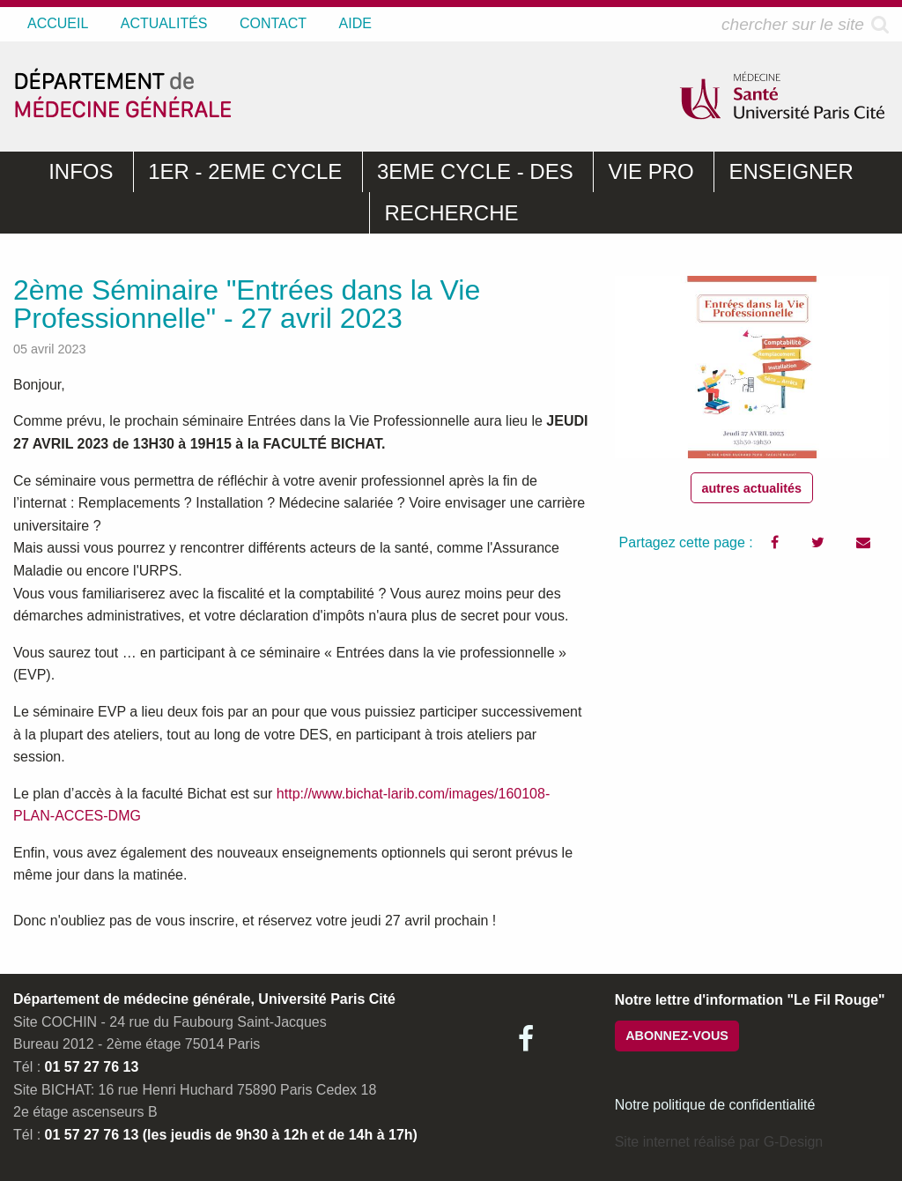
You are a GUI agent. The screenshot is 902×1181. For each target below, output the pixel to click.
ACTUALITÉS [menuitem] (164, 23)
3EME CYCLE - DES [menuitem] (475, 171)
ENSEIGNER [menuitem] (790, 171)
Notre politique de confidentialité (715, 1104)
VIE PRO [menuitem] (650, 171)
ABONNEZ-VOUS (676, 1036)
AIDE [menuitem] (355, 23)
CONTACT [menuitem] (273, 23)
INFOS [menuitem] (80, 171)
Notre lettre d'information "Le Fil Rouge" (750, 999)
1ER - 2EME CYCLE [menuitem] (245, 171)
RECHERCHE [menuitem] (451, 213)
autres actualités (752, 488)
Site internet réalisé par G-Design (719, 1141)
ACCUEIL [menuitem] (57, 23)
